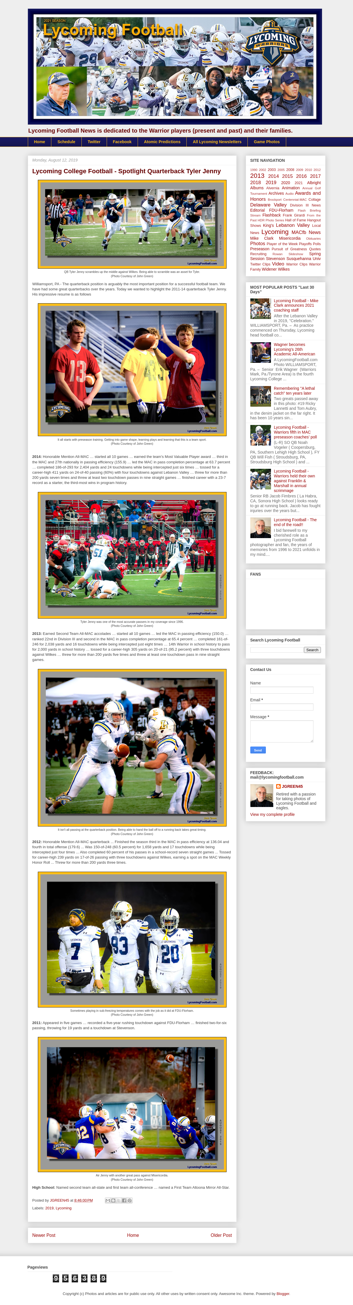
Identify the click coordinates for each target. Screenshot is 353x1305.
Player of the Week (282, 244)
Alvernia (273, 188)
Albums (257, 188)
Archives (276, 193)
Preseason (260, 249)
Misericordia (290, 238)
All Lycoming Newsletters (217, 141)
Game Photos (267, 141)
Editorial (257, 210)
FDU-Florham (281, 210)
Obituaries (313, 238)
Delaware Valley (268, 205)
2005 (281, 170)
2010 (308, 170)
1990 (254, 170)
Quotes (315, 249)
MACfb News (306, 232)
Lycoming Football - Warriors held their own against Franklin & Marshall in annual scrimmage (294, 481)
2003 (272, 170)
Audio (289, 193)
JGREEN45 (292, 786)
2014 (273, 176)
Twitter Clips (260, 264)
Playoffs (305, 244)
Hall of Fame (295, 220)
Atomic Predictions (162, 141)
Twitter (94, 141)
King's (268, 225)
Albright (314, 182)
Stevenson (275, 258)
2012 (317, 170)
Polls (317, 244)
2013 (257, 175)
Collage (315, 200)
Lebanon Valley (293, 225)
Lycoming (63, 1208)
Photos (257, 243)
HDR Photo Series (271, 220)
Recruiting (258, 254)
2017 (315, 176)
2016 (301, 176)
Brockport (275, 199)
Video (278, 264)
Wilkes (284, 269)
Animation (291, 188)
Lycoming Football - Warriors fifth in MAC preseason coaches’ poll (295, 432)
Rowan (277, 254)
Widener (269, 269)
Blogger (283, 1294)
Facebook (122, 141)
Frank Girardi (294, 215)
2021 (299, 183)
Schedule (66, 141)
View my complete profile (272, 814)
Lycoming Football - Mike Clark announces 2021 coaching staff (296, 305)
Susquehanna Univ (303, 258)
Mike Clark (262, 238)
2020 (285, 182)
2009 (299, 170)
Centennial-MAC (295, 199)
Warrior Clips (296, 264)
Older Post (221, 1235)
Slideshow (295, 254)
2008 (290, 170)
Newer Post (44, 1235)
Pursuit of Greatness (289, 249)
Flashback (271, 215)
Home (39, 141)
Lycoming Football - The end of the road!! (295, 522)
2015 (287, 176)
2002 (262, 170)
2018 (255, 182)
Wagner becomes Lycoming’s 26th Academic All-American (294, 349)
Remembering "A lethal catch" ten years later (294, 390)
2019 (49, 1208)
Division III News (305, 205)
